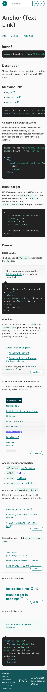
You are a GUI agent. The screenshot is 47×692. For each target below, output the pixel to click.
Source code (13, 97)
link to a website (14, 274)
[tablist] (18, 35)
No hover (10, 416)
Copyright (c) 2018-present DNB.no (38, 680)
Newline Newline (10, 444)
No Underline (27, 483)
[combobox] (21, 3)
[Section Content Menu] (36, 3)
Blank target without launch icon (22, 411)
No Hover (21, 478)
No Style (21, 473)
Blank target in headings (17, 597)
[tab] (4, 35)
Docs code (12, 102)
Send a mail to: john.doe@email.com (16, 554)
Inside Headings (20, 589)
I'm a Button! (12, 437)
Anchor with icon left (17, 352)
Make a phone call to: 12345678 (22, 560)
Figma (10, 92)
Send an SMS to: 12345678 (20, 565)
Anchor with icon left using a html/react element (21, 360)
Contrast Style (14, 400)
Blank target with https (19, 509)
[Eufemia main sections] (4, 3)
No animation (12, 426)
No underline (12, 405)
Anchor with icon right (18, 347)
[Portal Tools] (42, 3)
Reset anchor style (14, 431)
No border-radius (14, 421)
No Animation (28, 468)
